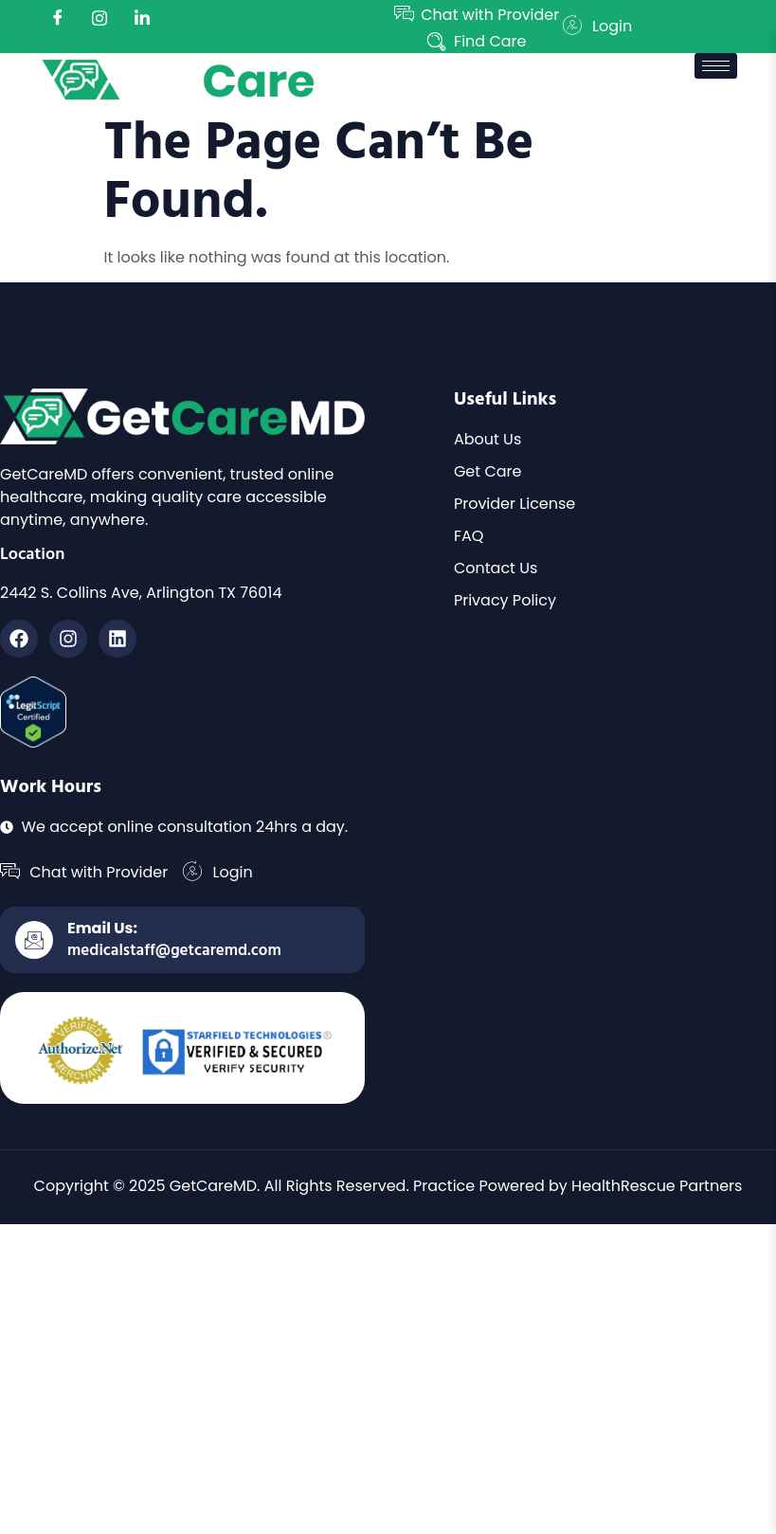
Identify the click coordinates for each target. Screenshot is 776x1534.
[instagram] (99, 19)
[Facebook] (58, 19)
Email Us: (102, 928)
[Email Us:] (34, 940)
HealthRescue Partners (656, 1186)
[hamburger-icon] (716, 66)
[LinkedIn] (142, 19)
